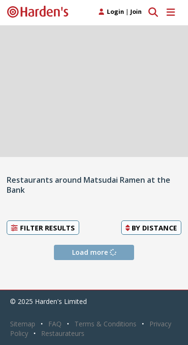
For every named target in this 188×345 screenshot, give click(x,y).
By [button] (151, 227)
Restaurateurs (62, 333)
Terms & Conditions (105, 323)
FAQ (55, 323)
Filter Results (43, 227)
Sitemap (22, 323)
